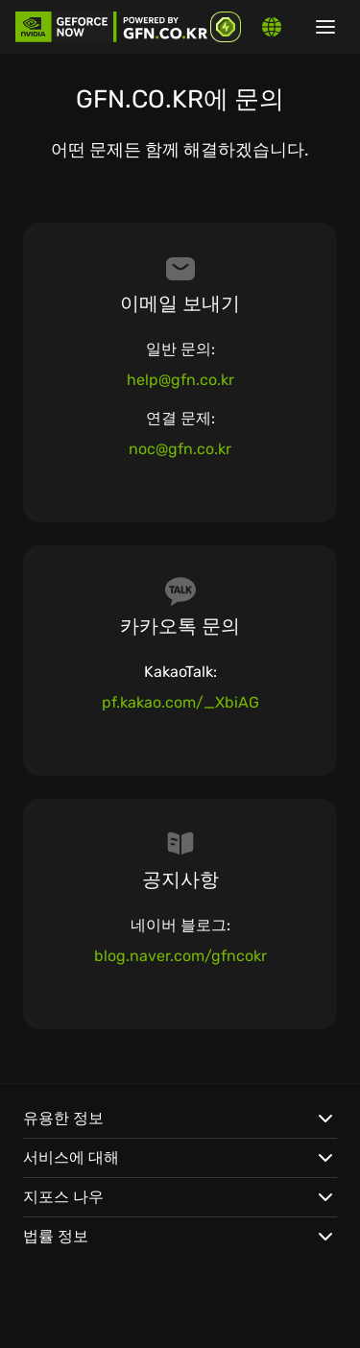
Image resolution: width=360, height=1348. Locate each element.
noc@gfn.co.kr (180, 449)
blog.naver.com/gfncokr (180, 956)
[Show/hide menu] (325, 27)
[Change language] (272, 27)
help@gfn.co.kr (180, 380)
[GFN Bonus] (225, 27)
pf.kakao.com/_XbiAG (180, 702)
